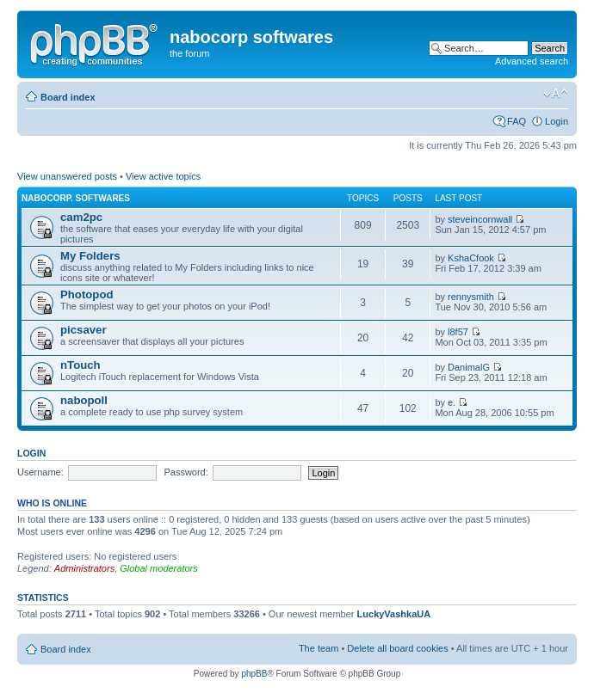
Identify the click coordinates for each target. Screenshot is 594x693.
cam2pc (81, 217)
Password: (185, 472)
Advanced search (531, 61)
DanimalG (469, 367)
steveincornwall (480, 219)
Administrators (84, 568)
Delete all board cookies (397, 648)
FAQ (516, 121)
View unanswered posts (67, 176)
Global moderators (159, 568)
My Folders (90, 255)
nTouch (80, 365)
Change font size (555, 93)
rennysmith (471, 296)
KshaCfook (471, 258)
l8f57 (458, 332)
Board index (68, 97)
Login (556, 121)
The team (318, 648)
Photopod (87, 294)
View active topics (163, 176)
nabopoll (84, 400)
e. (451, 402)
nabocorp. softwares (76, 198)
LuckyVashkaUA (394, 614)
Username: (40, 472)
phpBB (254, 673)
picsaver (83, 329)
